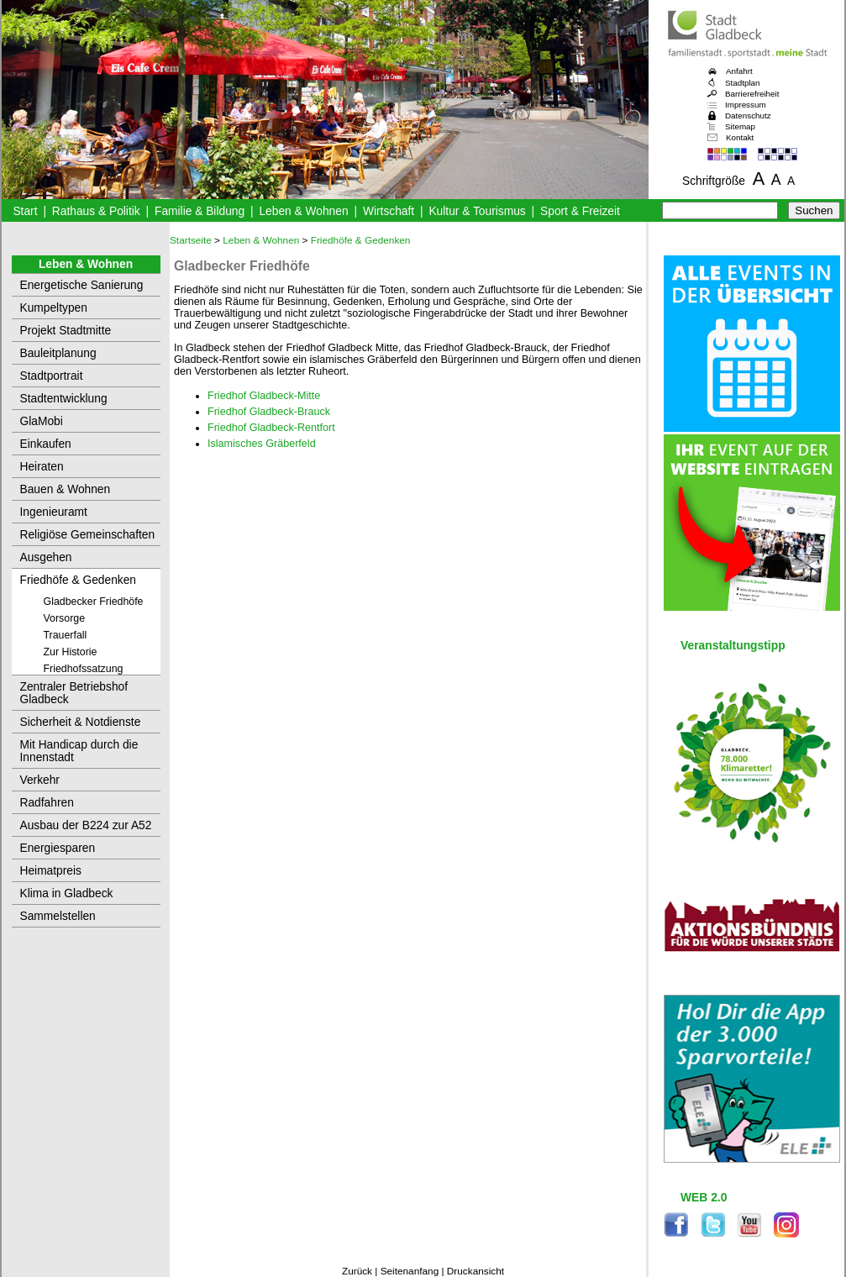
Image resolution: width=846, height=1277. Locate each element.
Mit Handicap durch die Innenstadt (79, 751)
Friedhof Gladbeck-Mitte (264, 396)
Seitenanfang (410, 1271)
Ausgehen (46, 557)
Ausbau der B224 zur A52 (86, 825)
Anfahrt (739, 71)
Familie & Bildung (199, 211)
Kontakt (740, 137)
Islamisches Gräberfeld (262, 443)
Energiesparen (58, 848)
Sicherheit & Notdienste (80, 722)
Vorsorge (65, 618)
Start (25, 211)
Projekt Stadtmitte (66, 330)
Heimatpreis (50, 870)
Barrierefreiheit (752, 93)
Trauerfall (65, 635)
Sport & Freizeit (580, 211)
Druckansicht (475, 1271)
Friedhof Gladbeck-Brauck (269, 412)
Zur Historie (70, 652)
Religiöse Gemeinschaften (87, 534)
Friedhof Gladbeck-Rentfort (271, 428)
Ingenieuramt (53, 512)
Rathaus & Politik (96, 211)
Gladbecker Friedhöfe (94, 601)
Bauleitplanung (58, 353)
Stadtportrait (51, 376)
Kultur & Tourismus (476, 211)
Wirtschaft (388, 211)
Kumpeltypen (53, 308)
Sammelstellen (58, 916)
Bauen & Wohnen (65, 489)
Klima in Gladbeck (66, 893)
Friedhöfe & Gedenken (78, 580)
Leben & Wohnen (303, 211)
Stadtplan (742, 82)
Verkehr (40, 780)
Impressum (745, 104)
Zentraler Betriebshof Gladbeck (74, 693)
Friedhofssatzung (83, 669)
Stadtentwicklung (64, 398)
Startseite (191, 240)
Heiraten (42, 466)
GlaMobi (41, 421)
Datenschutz (748, 115)
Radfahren (47, 802)
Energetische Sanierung (82, 285)
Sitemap (740, 126)
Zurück (357, 1271)
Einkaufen (45, 444)
